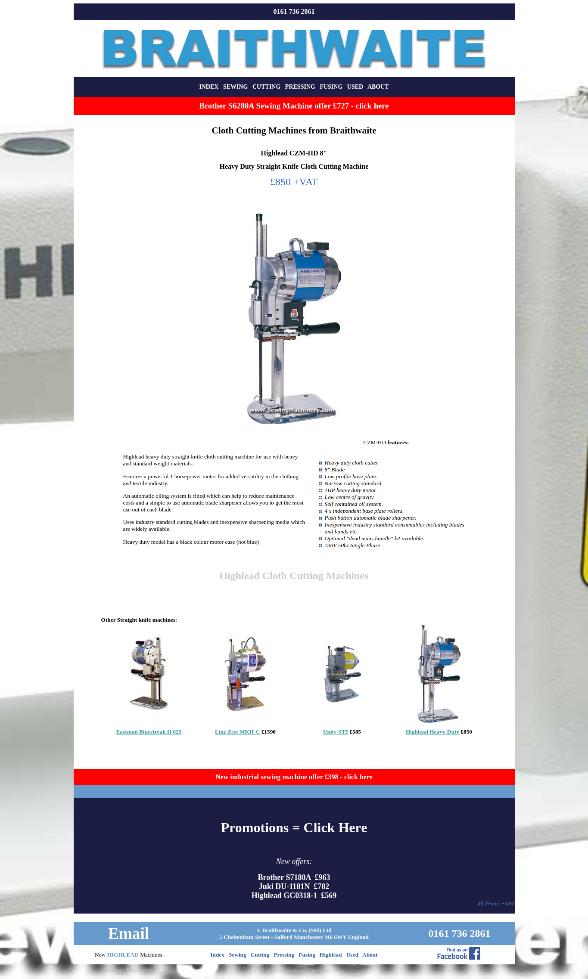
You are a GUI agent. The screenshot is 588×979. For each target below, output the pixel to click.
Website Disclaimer (129, 970)
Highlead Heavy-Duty (432, 731)
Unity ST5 (335, 731)
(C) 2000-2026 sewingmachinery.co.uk (294, 970)
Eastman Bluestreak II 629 (148, 731)
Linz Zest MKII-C (237, 731)
